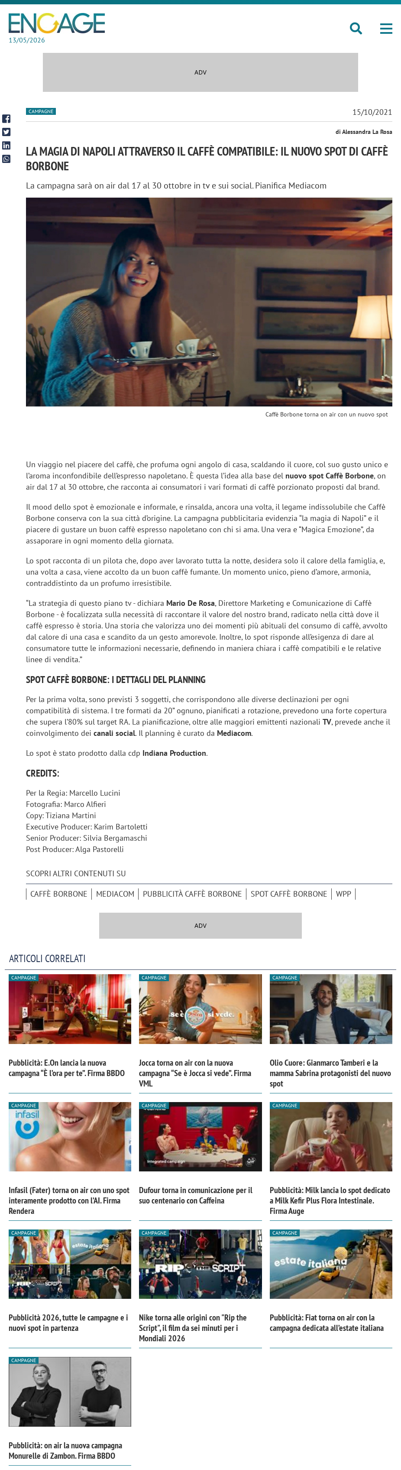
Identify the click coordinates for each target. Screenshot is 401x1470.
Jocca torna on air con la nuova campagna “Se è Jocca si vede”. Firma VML (195, 1073)
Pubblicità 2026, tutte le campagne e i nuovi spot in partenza (68, 1322)
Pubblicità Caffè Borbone (192, 894)
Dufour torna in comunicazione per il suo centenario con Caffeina (195, 1195)
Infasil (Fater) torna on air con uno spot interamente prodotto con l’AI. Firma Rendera (69, 1200)
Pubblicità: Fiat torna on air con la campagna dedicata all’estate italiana (327, 1322)
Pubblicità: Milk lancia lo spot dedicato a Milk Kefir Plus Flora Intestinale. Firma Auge (330, 1200)
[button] (386, 28)
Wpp (343, 894)
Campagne (41, 111)
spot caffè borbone (289, 894)
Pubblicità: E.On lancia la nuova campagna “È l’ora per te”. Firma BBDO (67, 1067)
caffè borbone (58, 894)
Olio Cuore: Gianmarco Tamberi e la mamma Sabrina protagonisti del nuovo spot (330, 1073)
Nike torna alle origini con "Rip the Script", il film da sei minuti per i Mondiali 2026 (193, 1327)
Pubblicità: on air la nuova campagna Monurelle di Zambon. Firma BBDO (65, 1450)
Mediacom (115, 894)
